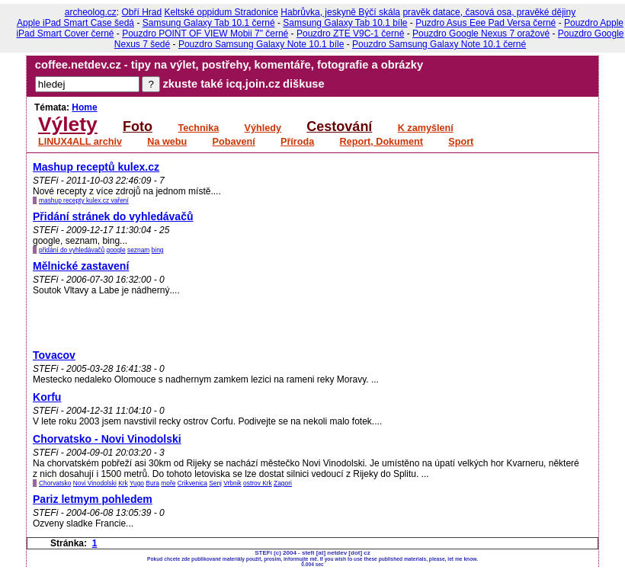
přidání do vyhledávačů (71, 250)
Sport (460, 141)
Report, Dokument (381, 141)
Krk (123, 483)
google (115, 250)
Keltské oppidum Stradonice (221, 12)
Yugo (137, 483)
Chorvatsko (55, 483)
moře (168, 483)
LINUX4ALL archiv (80, 141)
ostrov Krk (257, 483)
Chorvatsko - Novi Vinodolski (107, 439)
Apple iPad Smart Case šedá (75, 23)
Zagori (283, 483)
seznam (138, 250)
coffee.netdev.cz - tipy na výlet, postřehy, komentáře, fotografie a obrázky (229, 65)
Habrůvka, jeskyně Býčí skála (340, 12)
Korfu (47, 397)
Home (84, 107)
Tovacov (54, 355)
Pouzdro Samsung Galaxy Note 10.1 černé (439, 44)
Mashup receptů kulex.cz (96, 167)
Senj (215, 483)
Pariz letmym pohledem (92, 499)
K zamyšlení (426, 128)
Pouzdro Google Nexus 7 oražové (481, 33)
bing (158, 250)
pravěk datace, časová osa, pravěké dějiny (488, 12)
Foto (137, 126)
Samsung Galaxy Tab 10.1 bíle (345, 23)
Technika (198, 128)
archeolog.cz (91, 12)
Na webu (167, 141)
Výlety (68, 124)
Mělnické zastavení (81, 266)
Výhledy (263, 128)
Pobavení (234, 141)
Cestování (339, 126)
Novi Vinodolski (95, 483)
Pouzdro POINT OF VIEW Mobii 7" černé (205, 33)
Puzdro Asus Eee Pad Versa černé (485, 23)
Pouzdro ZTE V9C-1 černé (350, 33)
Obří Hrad (142, 12)
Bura (152, 483)
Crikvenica (192, 483)
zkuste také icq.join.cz (221, 84)
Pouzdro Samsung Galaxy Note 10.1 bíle (261, 44)
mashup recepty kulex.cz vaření (84, 200)
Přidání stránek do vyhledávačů (113, 216)
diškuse (304, 84)
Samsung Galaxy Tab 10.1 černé (209, 23)
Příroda (297, 141)
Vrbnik (232, 483)
